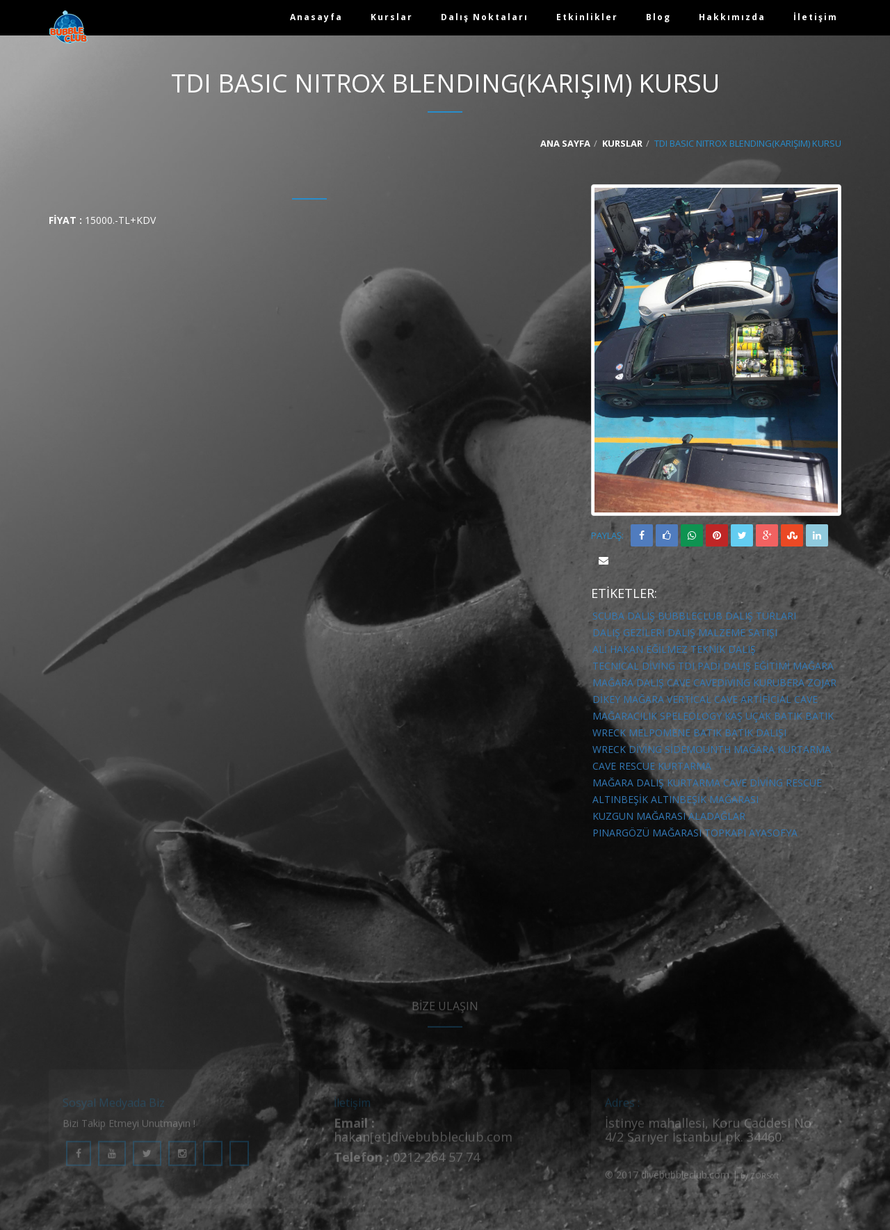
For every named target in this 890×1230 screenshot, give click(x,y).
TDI (686, 665)
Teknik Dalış (723, 649)
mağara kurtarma (782, 749)
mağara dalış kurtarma (656, 782)
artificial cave (779, 699)
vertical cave (702, 699)
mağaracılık (624, 715)
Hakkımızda (732, 17)
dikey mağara (628, 699)
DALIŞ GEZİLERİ (628, 632)
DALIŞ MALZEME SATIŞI (722, 632)
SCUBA (608, 615)
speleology (691, 715)
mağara (813, 665)
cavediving (721, 682)
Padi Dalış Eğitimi (743, 665)
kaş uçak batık (763, 715)
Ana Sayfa (565, 143)
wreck (609, 732)
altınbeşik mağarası (705, 799)
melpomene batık (675, 732)
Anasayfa (316, 17)
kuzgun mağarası (639, 816)
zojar (821, 682)
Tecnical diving (633, 665)
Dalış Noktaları (484, 17)
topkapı (725, 832)
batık (819, 715)
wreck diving (627, 749)
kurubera (778, 682)
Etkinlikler (587, 17)
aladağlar (716, 816)
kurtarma (684, 765)
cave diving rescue (772, 782)
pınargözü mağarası (647, 832)
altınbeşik (620, 799)
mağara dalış (628, 682)
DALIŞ (641, 615)
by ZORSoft (760, 1183)
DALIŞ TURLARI (760, 615)
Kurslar (392, 17)
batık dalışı (755, 732)
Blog (658, 17)
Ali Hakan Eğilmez (640, 649)
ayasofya (773, 832)
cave (678, 682)
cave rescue (623, 765)
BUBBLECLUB (690, 615)
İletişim (815, 17)
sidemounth (698, 749)
